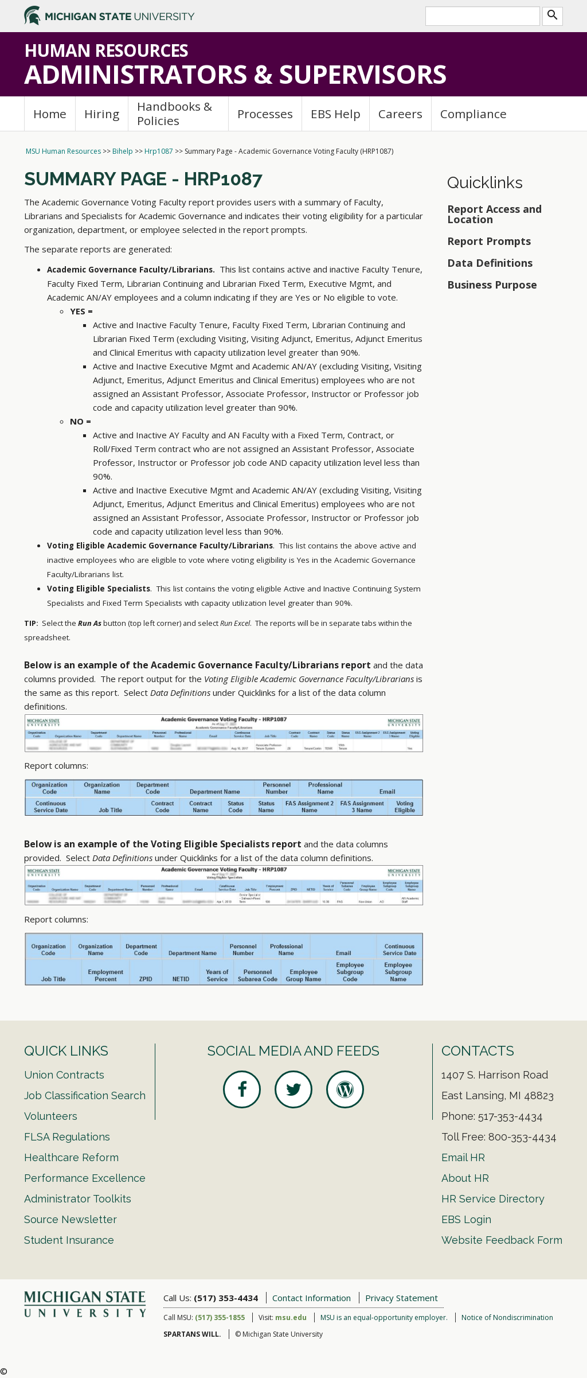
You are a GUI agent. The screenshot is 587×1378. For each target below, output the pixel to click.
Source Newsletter (70, 1219)
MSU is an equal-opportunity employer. (384, 1317)
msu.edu (291, 1317)
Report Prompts (490, 241)
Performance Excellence (85, 1178)
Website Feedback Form (501, 1240)
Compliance (473, 114)
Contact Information (311, 1297)
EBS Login (466, 1219)
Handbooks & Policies (174, 113)
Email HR (463, 1157)
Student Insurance (69, 1240)
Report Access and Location (494, 214)
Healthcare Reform (71, 1157)
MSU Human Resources (63, 151)
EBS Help (336, 114)
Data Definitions (490, 263)
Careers (400, 114)
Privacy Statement (401, 1297)
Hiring (101, 114)
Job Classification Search (85, 1095)
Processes (265, 114)
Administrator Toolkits (77, 1199)
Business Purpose (492, 284)
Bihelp (122, 151)
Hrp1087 (158, 151)
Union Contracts (64, 1075)
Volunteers (50, 1116)
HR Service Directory (493, 1199)
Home (49, 114)
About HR (465, 1178)
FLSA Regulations (67, 1137)
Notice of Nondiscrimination (507, 1317)
